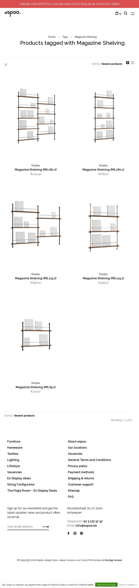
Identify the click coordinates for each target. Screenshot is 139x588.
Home (51, 36)
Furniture (13, 441)
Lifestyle (13, 466)
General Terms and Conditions (89, 460)
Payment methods (81, 472)
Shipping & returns (81, 478)
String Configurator (21, 484)
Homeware (14, 447)
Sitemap (74, 490)
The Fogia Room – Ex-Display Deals (32, 490)
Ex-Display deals (19, 478)
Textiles (12, 453)
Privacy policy (77, 466)
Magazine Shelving (86, 36)
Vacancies (14, 472)
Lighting (13, 460)
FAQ (70, 496)
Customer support (80, 484)
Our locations (77, 447)
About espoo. (77, 441)
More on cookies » (128, 584)
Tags (65, 36)
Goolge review (113, 560)
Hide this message (106, 584)
